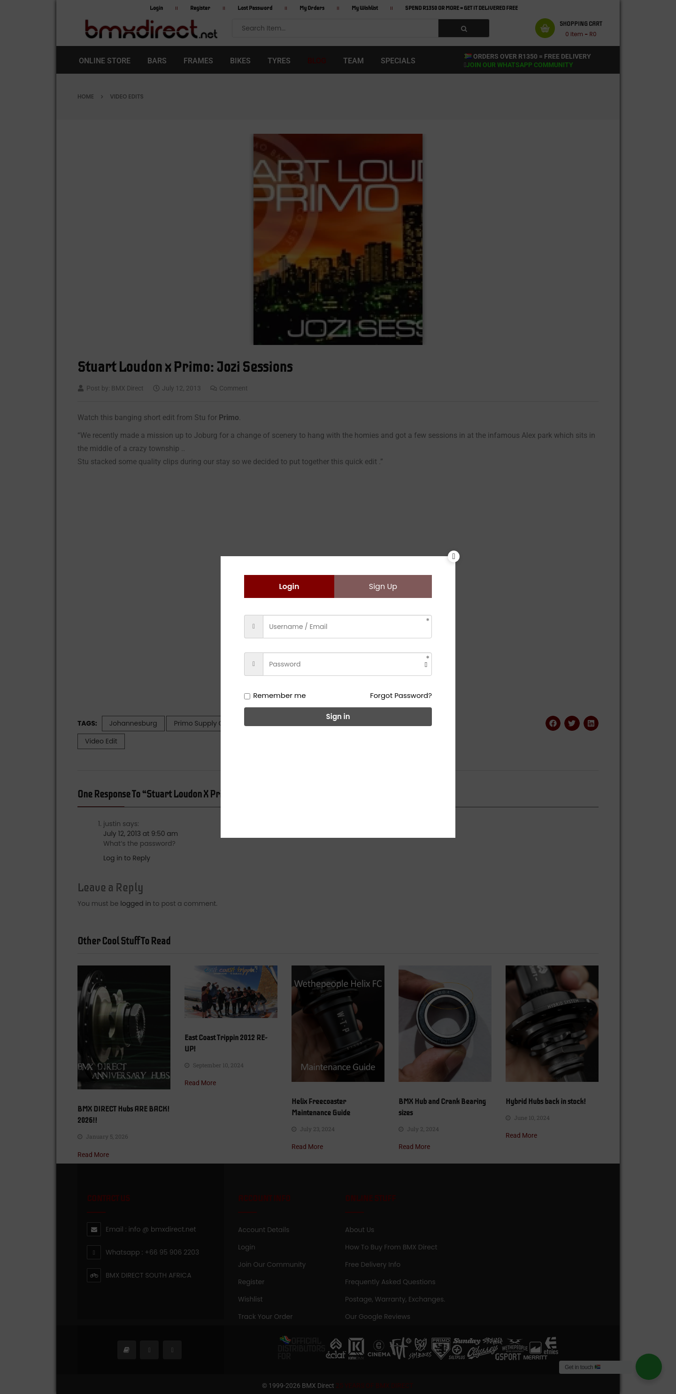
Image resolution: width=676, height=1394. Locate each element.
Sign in (338, 716)
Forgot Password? (401, 695)
